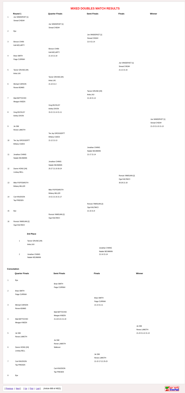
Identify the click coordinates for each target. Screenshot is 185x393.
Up (26, 388)
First (31, 388)
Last (38, 388)
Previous (9, 388)
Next (18, 388)
